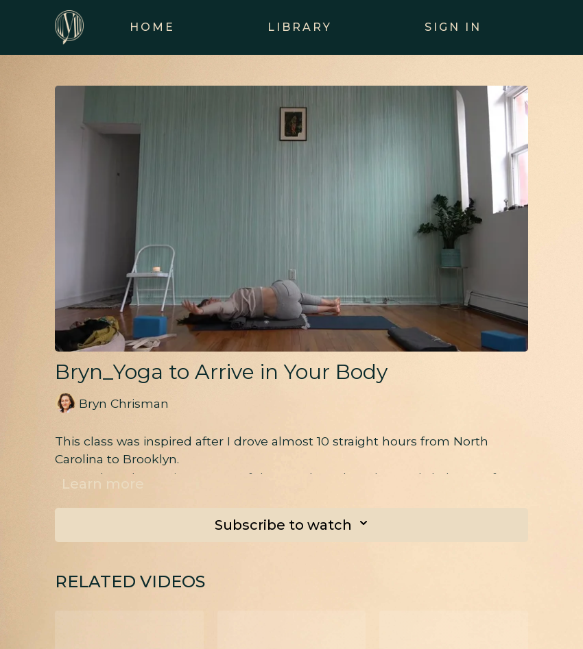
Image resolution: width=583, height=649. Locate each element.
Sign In (453, 27)
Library (299, 27)
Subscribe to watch (295, 525)
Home (152, 27)
